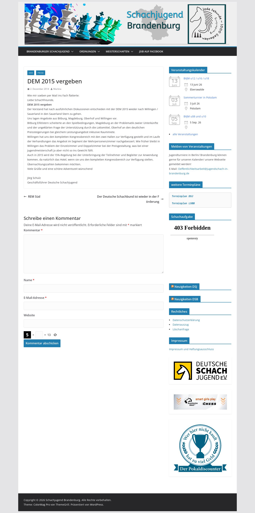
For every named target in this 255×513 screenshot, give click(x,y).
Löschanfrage (181, 329)
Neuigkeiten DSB (186, 299)
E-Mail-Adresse (35, 298)
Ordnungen (87, 51)
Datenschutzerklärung (186, 320)
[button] (72, 51)
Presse (41, 73)
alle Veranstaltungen (185, 134)
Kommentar (33, 230)
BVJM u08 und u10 (195, 116)
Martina (57, 88)
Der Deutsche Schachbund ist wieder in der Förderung (130, 199)
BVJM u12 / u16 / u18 (196, 78)
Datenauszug (181, 324)
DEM (31, 73)
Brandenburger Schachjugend (48, 51)
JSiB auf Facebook (151, 51)
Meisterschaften (117, 51)
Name (29, 280)
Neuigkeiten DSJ (185, 287)
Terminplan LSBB (183, 203)
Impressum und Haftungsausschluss (191, 349)
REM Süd (32, 197)
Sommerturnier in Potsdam (200, 97)
